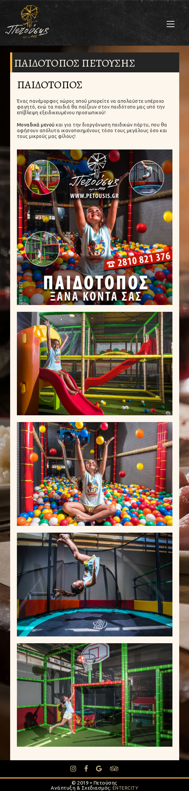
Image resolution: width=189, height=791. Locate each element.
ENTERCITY (126, 788)
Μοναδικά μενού (36, 124)
